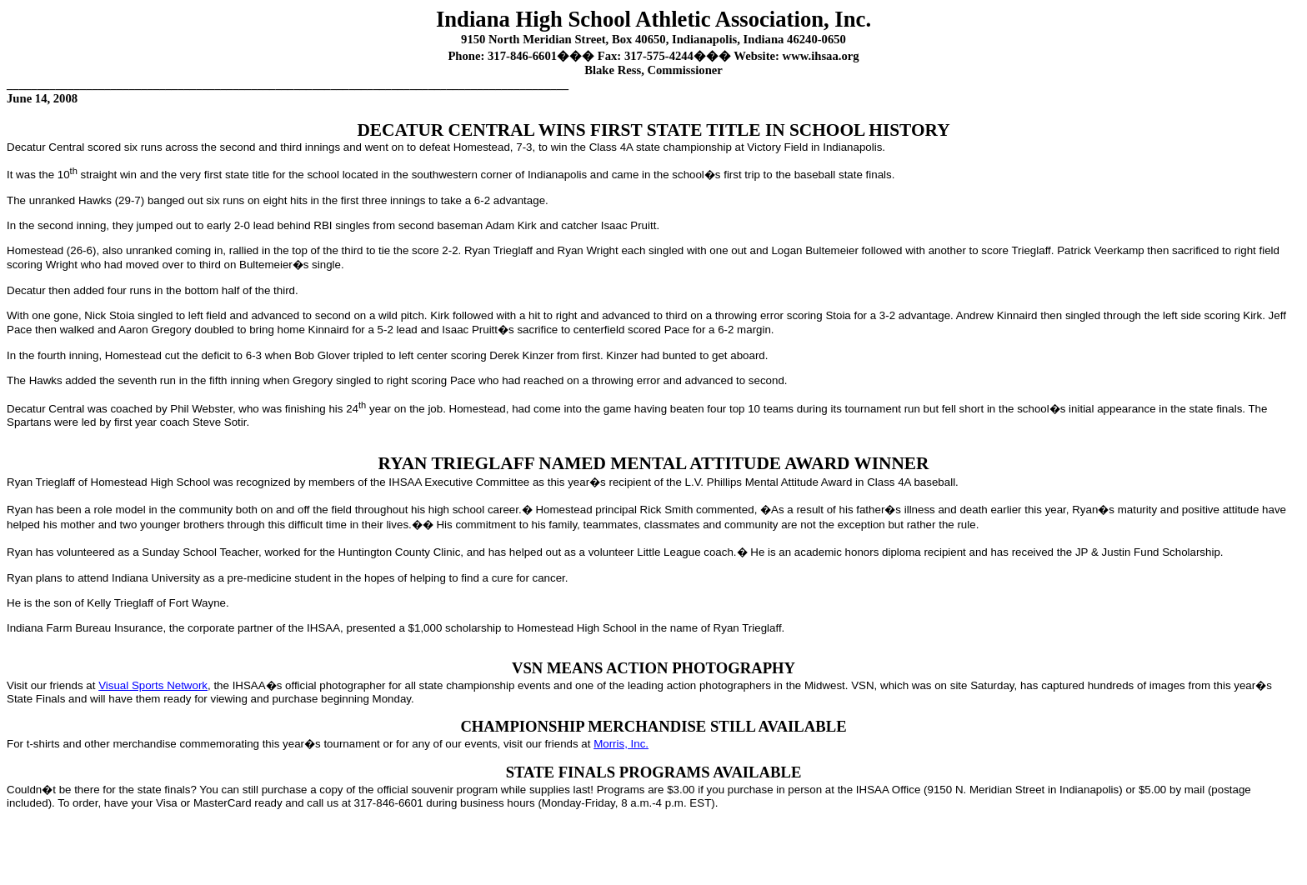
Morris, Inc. (620, 744)
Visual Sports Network (153, 685)
